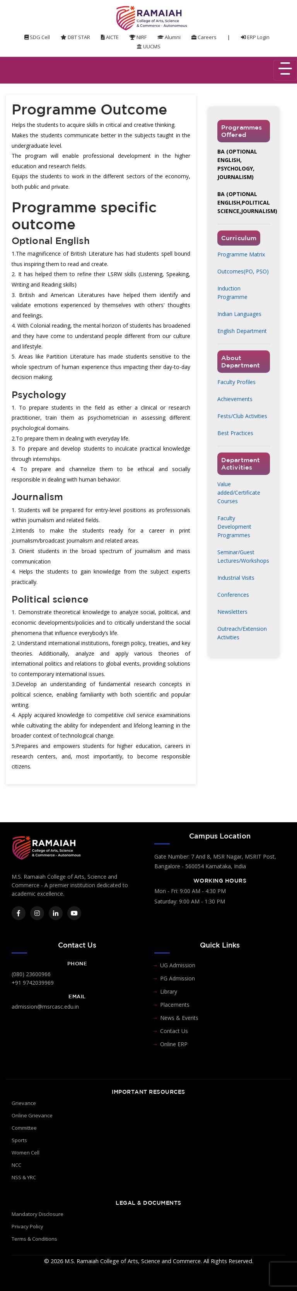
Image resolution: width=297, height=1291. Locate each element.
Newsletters (232, 611)
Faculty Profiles (236, 382)
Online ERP (174, 1044)
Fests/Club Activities (242, 416)
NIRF (138, 37)
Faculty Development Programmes (234, 526)
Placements (174, 1004)
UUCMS (148, 46)
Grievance (24, 1103)
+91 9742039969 (33, 982)
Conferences (233, 594)
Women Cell (25, 1152)
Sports (19, 1140)
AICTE (110, 37)
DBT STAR (75, 37)
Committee (24, 1127)
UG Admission (177, 965)
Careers (204, 37)
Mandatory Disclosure (37, 1214)
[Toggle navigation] (285, 70)
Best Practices (235, 433)
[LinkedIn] (56, 913)
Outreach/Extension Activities (242, 633)
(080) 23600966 (31, 974)
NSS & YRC (24, 1177)
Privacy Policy (27, 1226)
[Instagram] (37, 913)
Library (168, 991)
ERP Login (255, 37)
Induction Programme (232, 293)
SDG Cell (37, 37)
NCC (16, 1164)
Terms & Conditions (34, 1238)
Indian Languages (239, 314)
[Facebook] (19, 913)
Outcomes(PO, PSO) (243, 271)
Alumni (169, 37)
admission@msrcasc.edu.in (45, 1006)
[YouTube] (74, 913)
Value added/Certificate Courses (238, 492)
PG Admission (177, 978)
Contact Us (174, 1031)
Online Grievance (32, 1115)
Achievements (235, 399)
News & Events (179, 1017)
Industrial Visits (235, 577)
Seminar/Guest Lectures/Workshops (243, 556)
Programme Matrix (241, 254)
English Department (242, 331)
